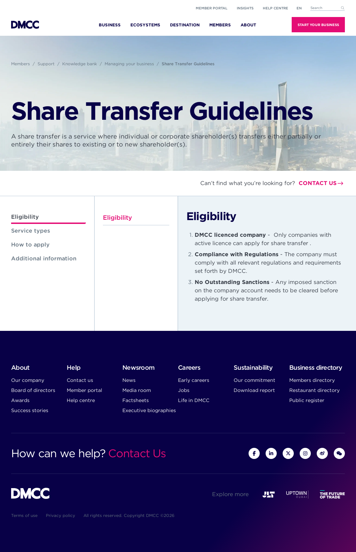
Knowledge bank (79, 63)
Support (46, 63)
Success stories (29, 410)
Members (20, 63)
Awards (20, 400)
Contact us (318, 183)
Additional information (43, 258)
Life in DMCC (193, 400)
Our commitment (254, 380)
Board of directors (33, 390)
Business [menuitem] (110, 24)
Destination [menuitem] (185, 24)
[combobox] (327, 8)
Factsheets (135, 400)
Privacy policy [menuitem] (60, 515)
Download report (254, 390)
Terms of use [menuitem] (24, 515)
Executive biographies (149, 410)
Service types (30, 230)
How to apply (30, 244)
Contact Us (136, 453)
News (129, 380)
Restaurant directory (314, 390)
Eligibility (25, 217)
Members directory (312, 380)
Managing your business (129, 63)
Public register (306, 400)
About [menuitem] (248, 24)
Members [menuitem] (220, 24)
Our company (27, 380)
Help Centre (275, 8)
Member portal (211, 8)
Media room (136, 390)
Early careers (193, 380)
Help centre (81, 400)
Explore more (230, 494)
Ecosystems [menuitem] (145, 24)
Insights (245, 8)
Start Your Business (318, 25)
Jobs (183, 390)
